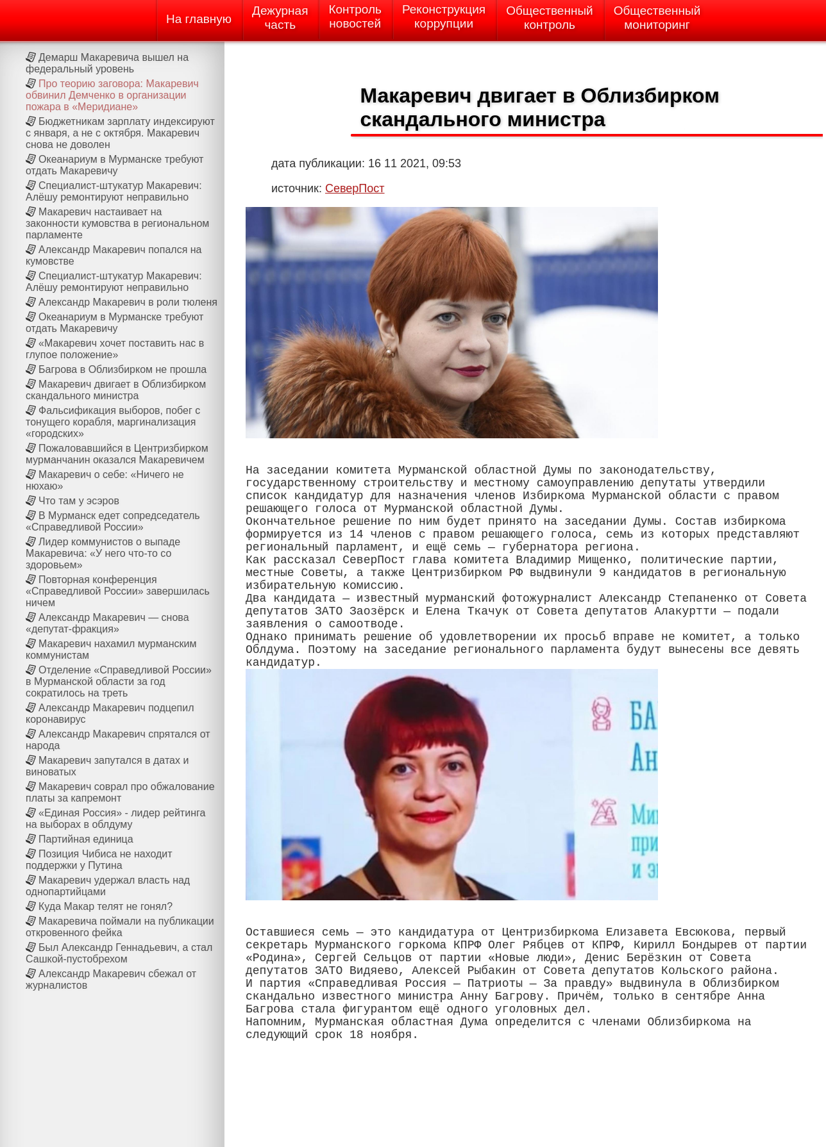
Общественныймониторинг (657, 17)
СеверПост (355, 188)
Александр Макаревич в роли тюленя (127, 302)
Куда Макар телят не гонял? (105, 906)
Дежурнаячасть (280, 17)
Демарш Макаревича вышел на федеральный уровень (107, 63)
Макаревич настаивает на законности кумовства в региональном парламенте (117, 223)
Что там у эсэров (78, 500)
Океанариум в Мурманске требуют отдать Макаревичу (114, 165)
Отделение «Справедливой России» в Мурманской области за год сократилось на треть (119, 681)
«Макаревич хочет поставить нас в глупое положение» (115, 349)
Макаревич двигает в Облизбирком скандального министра (116, 390)
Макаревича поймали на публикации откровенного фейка (120, 927)
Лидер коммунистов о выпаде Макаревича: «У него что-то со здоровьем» (103, 553)
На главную (199, 19)
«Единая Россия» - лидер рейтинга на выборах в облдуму (115, 818)
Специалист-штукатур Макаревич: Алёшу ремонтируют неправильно (114, 191)
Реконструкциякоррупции (443, 16)
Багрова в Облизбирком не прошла (122, 369)
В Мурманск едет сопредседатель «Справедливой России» (113, 521)
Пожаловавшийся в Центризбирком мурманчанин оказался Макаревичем (117, 454)
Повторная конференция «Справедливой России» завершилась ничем (118, 591)
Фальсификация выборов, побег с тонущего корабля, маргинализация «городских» (113, 422)
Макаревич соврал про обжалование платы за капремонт (120, 792)
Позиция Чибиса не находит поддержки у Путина (99, 859)
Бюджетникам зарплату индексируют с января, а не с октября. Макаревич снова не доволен (120, 133)
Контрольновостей (355, 16)
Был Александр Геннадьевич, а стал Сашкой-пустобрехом (119, 953)
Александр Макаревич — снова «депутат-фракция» (107, 623)
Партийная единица (85, 839)
